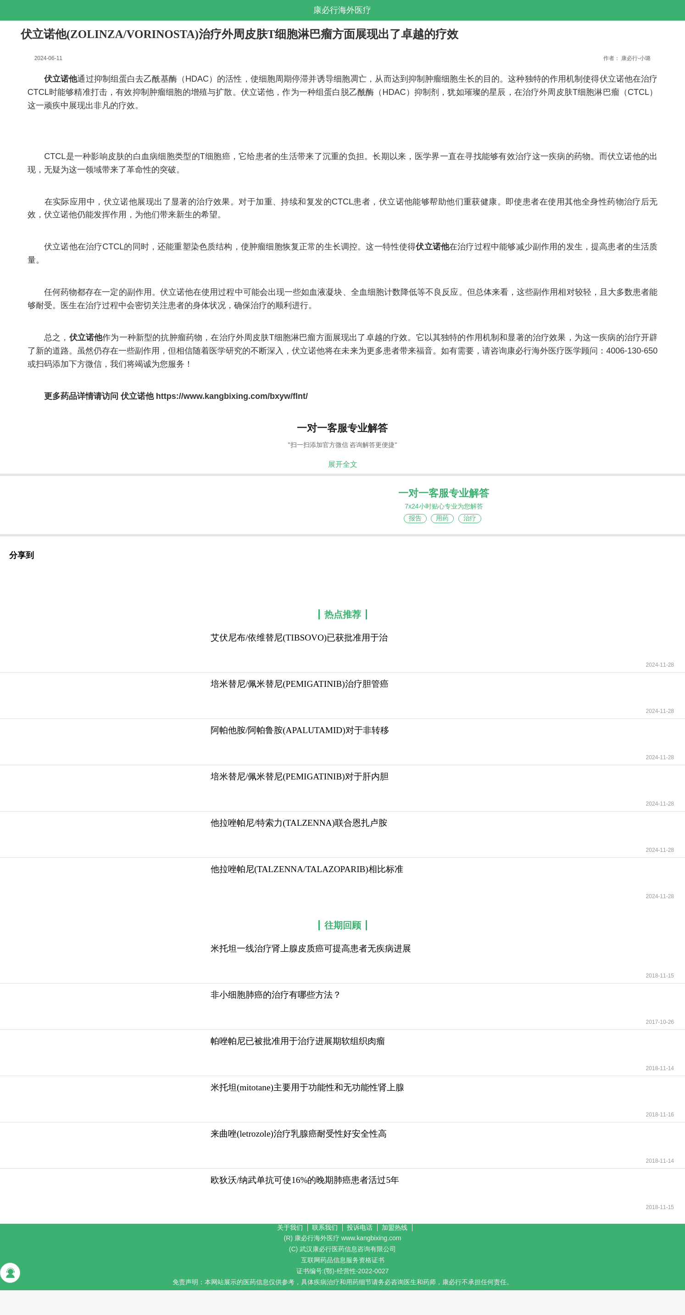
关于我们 (290, 1227)
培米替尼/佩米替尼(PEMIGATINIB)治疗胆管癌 (300, 684)
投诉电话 (360, 1227)
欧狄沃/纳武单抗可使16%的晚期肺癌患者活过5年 (305, 1180)
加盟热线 (394, 1227)
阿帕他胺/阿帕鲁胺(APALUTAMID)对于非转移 (300, 730)
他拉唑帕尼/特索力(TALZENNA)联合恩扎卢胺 (299, 823)
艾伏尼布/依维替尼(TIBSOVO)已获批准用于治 (299, 637)
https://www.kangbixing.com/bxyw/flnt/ (232, 396)
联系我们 (325, 1227)
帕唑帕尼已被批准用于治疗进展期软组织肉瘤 (298, 1041)
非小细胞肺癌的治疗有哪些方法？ (276, 995)
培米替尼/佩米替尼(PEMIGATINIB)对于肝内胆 (300, 776)
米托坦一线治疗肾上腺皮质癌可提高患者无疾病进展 (311, 948)
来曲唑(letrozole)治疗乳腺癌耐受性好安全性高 (299, 1133)
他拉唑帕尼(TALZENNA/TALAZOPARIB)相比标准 (307, 869)
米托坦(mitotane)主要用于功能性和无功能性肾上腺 (307, 1087)
